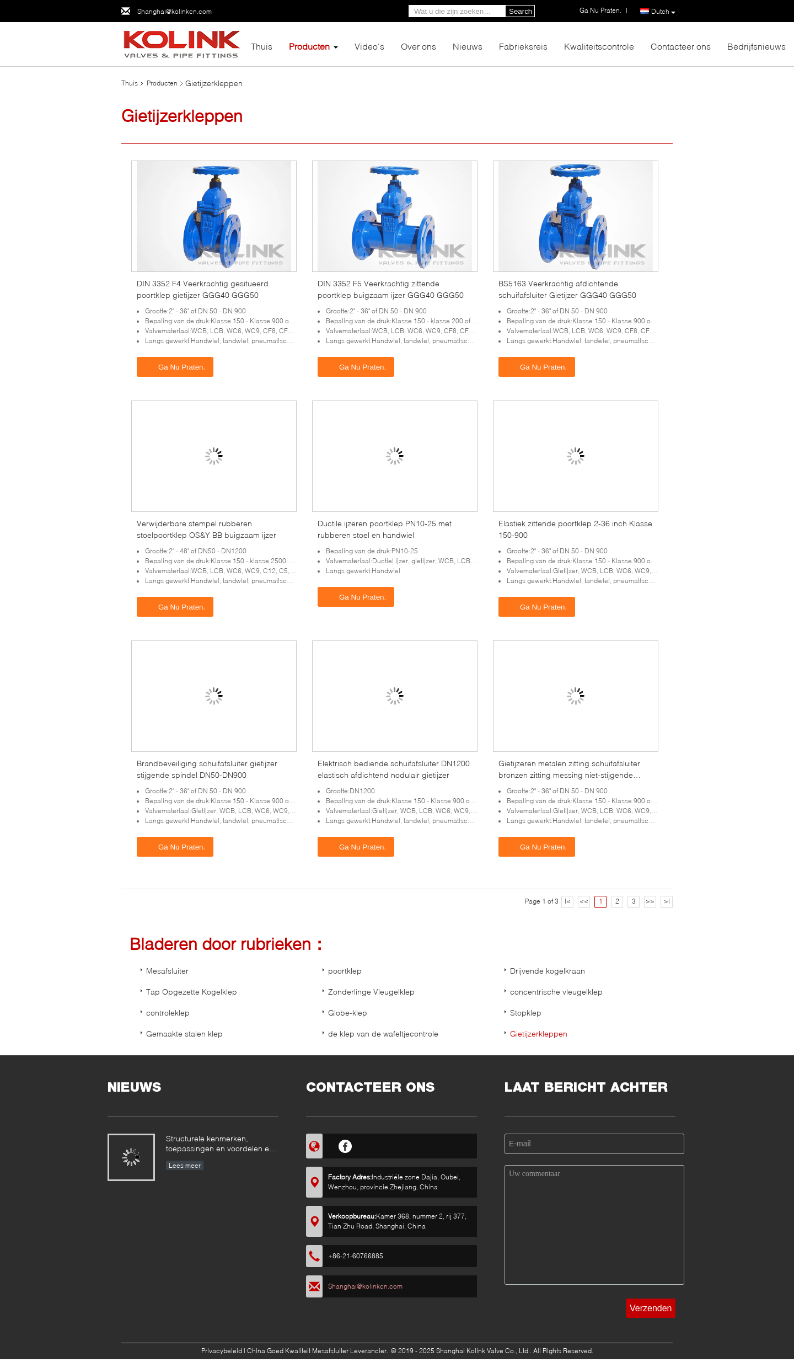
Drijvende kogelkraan (547, 970)
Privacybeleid (221, 1351)
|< (568, 901)
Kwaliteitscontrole (599, 46)
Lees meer (185, 1165)
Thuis (261, 46)
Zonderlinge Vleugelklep (371, 991)
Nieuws (467, 46)
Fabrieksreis (523, 46)
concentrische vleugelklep (556, 991)
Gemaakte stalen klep (184, 1033)
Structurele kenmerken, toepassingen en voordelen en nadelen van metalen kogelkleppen (219, 1144)
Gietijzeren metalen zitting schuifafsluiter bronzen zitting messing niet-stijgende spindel (569, 775)
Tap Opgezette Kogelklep (191, 991)
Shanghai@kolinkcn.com (174, 11)
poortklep (345, 970)
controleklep (168, 1012)
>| (667, 901)
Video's (369, 46)
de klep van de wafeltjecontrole (383, 1033)
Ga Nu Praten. (176, 366)
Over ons (418, 46)
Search (520, 11)
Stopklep (525, 1012)
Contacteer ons (681, 46)
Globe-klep (347, 1012)
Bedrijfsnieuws (756, 46)
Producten (309, 46)
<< (584, 901)
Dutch (663, 11)
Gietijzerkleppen (538, 1033)
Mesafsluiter (167, 970)
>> (650, 901)
